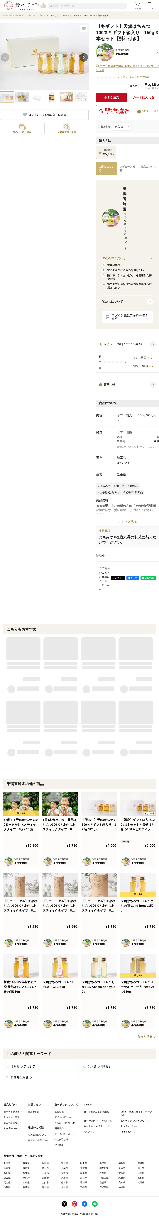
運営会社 (59, 1111)
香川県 (83, 1182)
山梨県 (45, 1173)
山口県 (45, 1182)
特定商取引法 (61, 1139)
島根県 (141, 1177)
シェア (134, 578)
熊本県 (45, 1187)
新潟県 (122, 1168)
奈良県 (83, 1177)
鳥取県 (122, 1177)
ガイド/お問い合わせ (65, 1117)
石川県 (7, 1173)
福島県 (122, 1163)
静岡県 (102, 1173)
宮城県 (64, 1163)
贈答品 (134, 486)
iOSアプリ (89, 1131)
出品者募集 (33, 1111)
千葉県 (64, 1168)
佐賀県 (7, 1187)
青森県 (26, 1163)
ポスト (118, 578)
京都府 (26, 1177)
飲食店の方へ (10, 1128)
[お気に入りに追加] (83, 28)
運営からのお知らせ (65, 1123)
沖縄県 (122, 1187)
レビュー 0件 (127, 77)
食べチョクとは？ (13, 1111)
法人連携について (37, 1134)
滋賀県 (7, 1177)
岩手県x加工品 (134, 492)
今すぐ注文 (111, 97)
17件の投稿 (143, 77)
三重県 (141, 1173)
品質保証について (13, 1123)
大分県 (64, 1187)
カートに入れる (143, 97)
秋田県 (83, 1163)
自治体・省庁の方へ (38, 1140)
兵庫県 (64, 1177)
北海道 (7, 1163)
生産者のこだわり (127, 258)
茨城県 (141, 1163)
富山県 (141, 1168)
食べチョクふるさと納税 (96, 1111)
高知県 (122, 1182)
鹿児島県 (104, 1187)
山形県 (102, 1163)
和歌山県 (104, 1177)
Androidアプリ (128, 1131)
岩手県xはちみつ (110, 492)
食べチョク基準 (12, 1117)
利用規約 (59, 1128)
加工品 (121, 457)
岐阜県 (83, 1173)
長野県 (64, 1173)
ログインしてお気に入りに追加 (44, 115)
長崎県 (26, 1187)
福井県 (26, 1173)
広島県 (26, 1182)
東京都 (83, 1168)
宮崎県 (83, 1187)
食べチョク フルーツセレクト (136, 1120)
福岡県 (141, 1182)
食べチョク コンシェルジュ (98, 1120)
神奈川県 (104, 1168)
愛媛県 (102, 1182)
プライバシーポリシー (66, 1134)
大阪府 (45, 1177)
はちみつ (123, 462)
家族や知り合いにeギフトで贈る (114, 111)
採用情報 (59, 1145)
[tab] (127, 168)
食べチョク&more (130, 1126)
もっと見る (129, 521)
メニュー (149, 5)
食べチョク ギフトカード (97, 1126)
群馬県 (26, 1168)
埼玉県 (45, 1168)
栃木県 (7, 1168)
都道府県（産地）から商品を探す (23, 1155)
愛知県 (122, 1173)
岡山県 (7, 1182)
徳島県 (64, 1182)
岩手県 (121, 474)
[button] (127, 357)
